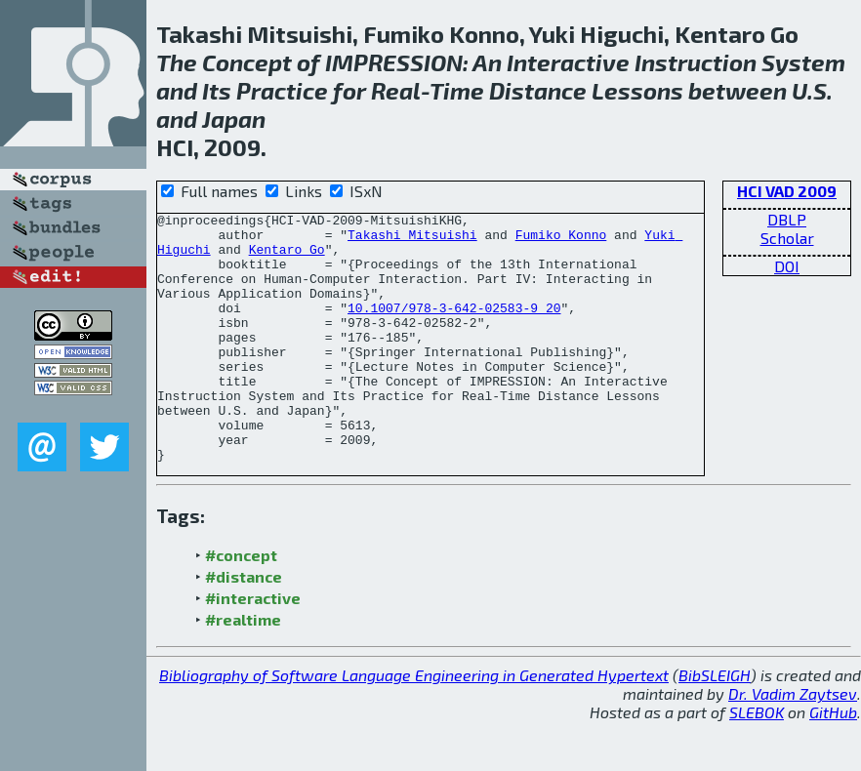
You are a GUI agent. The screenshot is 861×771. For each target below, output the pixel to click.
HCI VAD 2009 (787, 191)
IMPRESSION (394, 62)
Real (396, 90)
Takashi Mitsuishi (412, 240)
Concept (247, 62)
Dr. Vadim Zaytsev (792, 743)
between (737, 90)
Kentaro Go (287, 257)
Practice (282, 90)
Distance (538, 90)
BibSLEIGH (714, 724)
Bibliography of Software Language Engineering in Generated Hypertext (414, 724)
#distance (243, 626)
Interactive (568, 62)
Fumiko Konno (561, 240)
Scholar (787, 237)
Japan (234, 118)
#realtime (243, 669)
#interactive (253, 647)
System (803, 62)
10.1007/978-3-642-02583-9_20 (454, 328)
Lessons (637, 90)
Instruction (696, 62)
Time (457, 90)
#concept (241, 604)
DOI (787, 266)
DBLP (786, 219)
